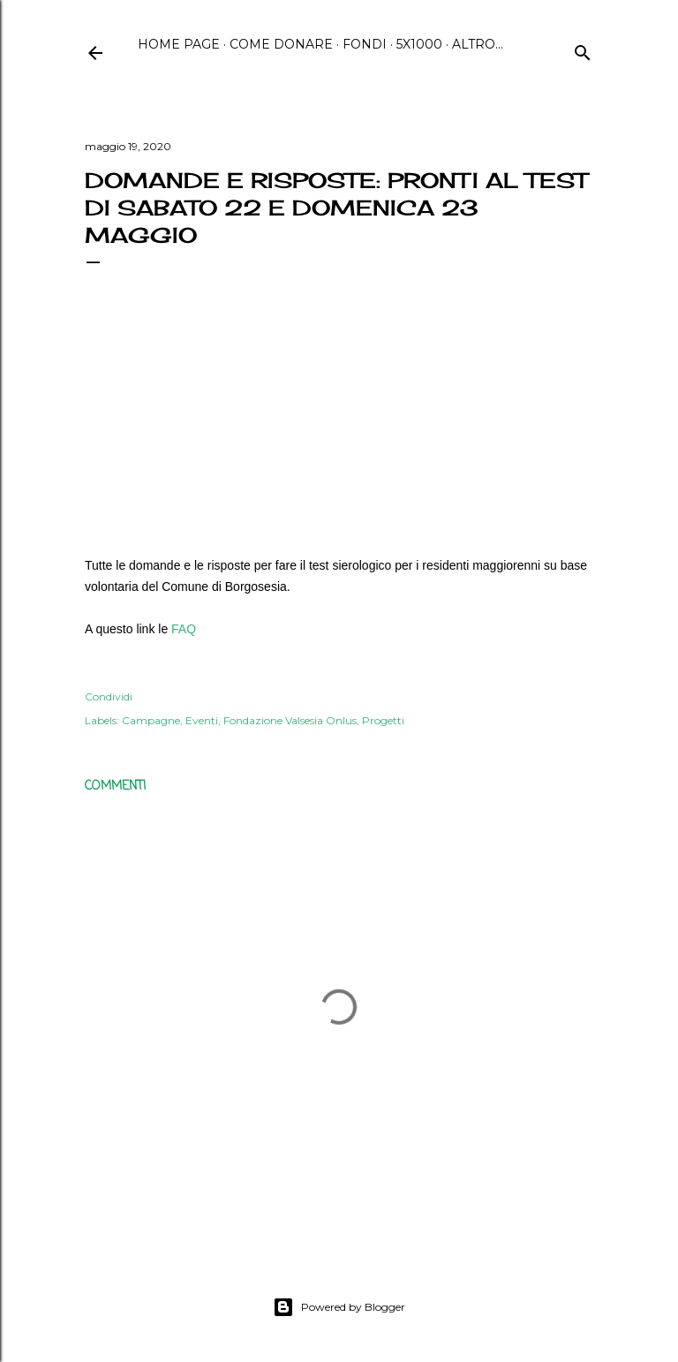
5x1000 (419, 44)
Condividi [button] (108, 696)
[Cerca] (582, 50)
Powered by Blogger (339, 1307)
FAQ (183, 629)
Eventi (201, 720)
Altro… (477, 44)
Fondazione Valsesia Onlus (290, 720)
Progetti (383, 720)
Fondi (365, 44)
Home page (179, 44)
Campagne (151, 720)
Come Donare (281, 44)
